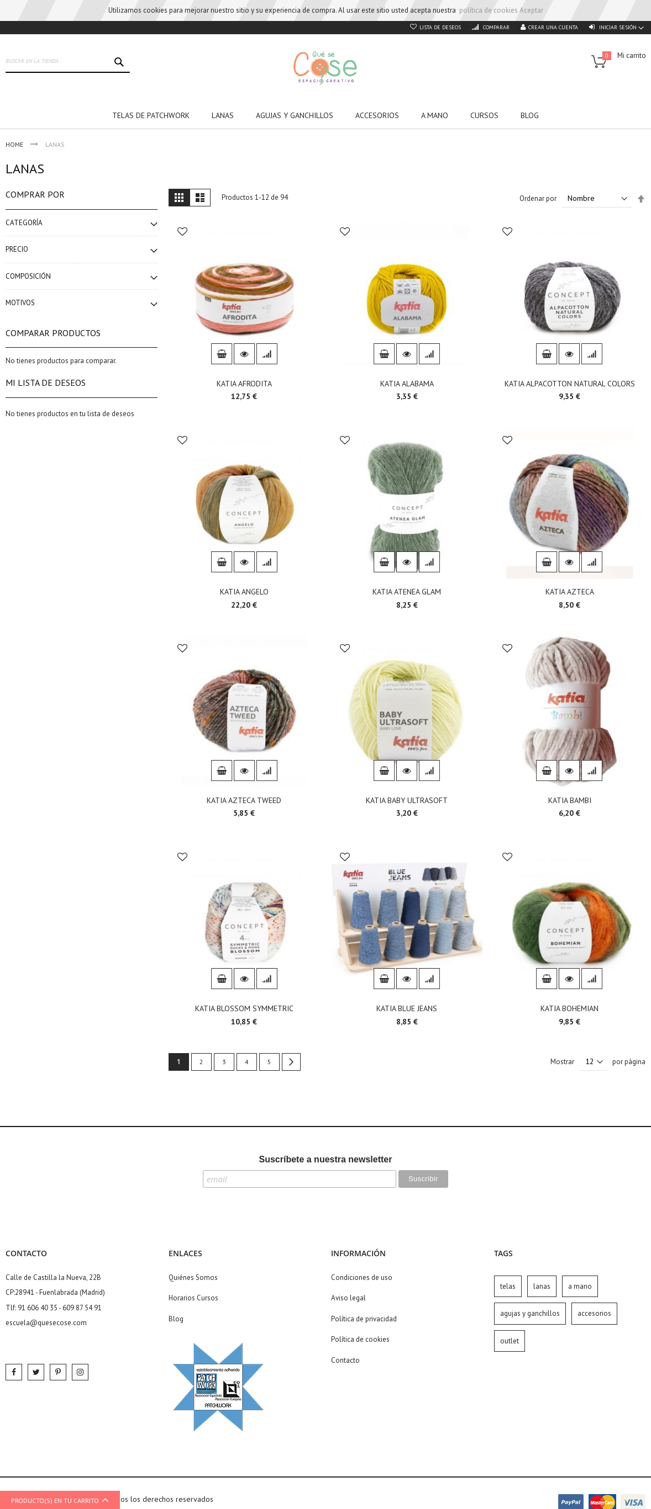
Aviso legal (348, 1298)
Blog (176, 1319)
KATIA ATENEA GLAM (406, 592)
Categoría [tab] (24, 222)
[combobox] (68, 62)
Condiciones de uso (361, 1277)
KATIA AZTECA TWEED (244, 800)
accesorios (594, 1313)
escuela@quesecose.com (46, 1322)
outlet (509, 1341)
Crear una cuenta (553, 27)
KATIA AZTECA (569, 592)
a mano (580, 1286)
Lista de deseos (440, 27)
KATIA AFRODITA (244, 384)
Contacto (345, 1360)
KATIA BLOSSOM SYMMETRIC (244, 1008)
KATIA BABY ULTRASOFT (407, 800)
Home (15, 144)
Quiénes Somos (193, 1277)
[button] (182, 232)
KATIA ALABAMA (407, 384)
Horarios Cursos (193, 1298)
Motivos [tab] (20, 302)
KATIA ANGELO (244, 592)
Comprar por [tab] (35, 194)
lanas (541, 1286)
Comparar (495, 27)
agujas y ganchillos (530, 1313)
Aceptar (531, 10)
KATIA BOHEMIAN (569, 1008)
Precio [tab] (17, 249)
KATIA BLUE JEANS (406, 1008)
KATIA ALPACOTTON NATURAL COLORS (570, 384)
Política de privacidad (364, 1319)
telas (508, 1286)
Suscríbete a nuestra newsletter (325, 1159)
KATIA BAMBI (569, 800)
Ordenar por (537, 198)
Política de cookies (360, 1339)
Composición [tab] (28, 276)
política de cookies (488, 10)
